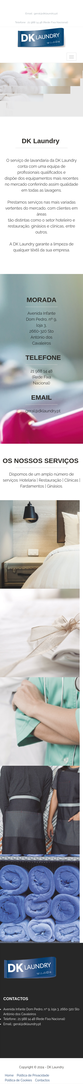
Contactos (42, 1080)
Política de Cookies (18, 1080)
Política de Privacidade (33, 1075)
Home (9, 1075)
